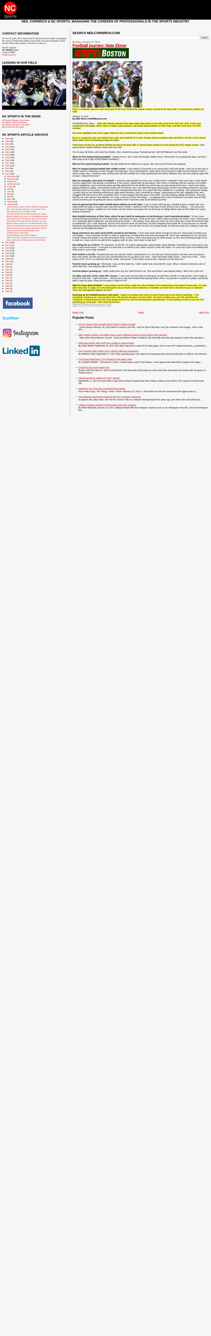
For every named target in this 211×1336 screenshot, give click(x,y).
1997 (7, 278)
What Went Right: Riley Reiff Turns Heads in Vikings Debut (106, 343)
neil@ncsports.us (9, 55)
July (9, 189)
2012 (7, 242)
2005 (7, 261)
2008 (7, 253)
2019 (7, 157)
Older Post (204, 312)
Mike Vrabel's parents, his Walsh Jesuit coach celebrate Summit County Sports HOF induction (122, 335)
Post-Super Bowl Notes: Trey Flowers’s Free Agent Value (105, 359)
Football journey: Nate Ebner (99, 45)
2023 (7, 147)
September (12, 184)
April (9, 197)
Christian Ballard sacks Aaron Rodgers (21, 235)
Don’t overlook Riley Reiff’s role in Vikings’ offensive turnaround (108, 351)
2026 (7, 138)
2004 (7, 264)
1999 (7, 272)
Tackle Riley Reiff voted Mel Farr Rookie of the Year (26, 221)
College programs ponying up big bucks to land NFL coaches (107, 405)
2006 (7, 259)
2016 (7, 166)
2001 (7, 270)
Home (141, 312)
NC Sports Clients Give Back (14, 122)
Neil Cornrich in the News (13, 127)
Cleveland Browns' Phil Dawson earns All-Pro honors (27, 219)
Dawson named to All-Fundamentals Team (23, 230)
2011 (7, 245)
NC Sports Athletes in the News (99, 306)
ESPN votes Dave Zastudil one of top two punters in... (27, 237)
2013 (7, 174)
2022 (7, 149)
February (11, 202)
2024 (7, 144)
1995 (7, 283)
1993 (7, 286)
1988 (7, 291)
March (10, 199)
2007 (7, 256)
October (10, 181)
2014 (7, 171)
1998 (7, 275)
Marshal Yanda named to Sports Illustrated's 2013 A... (27, 228)
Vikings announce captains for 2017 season (99, 378)
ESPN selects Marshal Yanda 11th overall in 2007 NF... (28, 226)
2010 (7, 248)
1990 (7, 288)
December (11, 176)
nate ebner (82, 306)
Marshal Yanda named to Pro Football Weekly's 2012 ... (28, 223)
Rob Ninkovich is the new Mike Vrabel (21, 211)
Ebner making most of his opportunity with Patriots (26, 240)
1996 (7, 280)
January (10, 204)
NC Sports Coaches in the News (16, 125)
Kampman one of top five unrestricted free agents (101, 388)
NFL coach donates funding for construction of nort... (27, 209)
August (10, 187)
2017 (7, 163)
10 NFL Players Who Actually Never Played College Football (106, 324)
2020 (7, 155)
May (9, 194)
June (9, 192)
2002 (7, 267)
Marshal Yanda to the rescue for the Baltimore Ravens (27, 216)
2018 (7, 160)
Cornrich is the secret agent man (93, 367)
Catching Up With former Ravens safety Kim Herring (27, 214)
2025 (7, 141)
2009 (7, 250)
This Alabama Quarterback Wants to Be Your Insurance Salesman (109, 397)
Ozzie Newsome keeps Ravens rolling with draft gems (27, 207)
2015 (7, 168)
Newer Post (77, 312)
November (11, 179)
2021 (7, 152)
